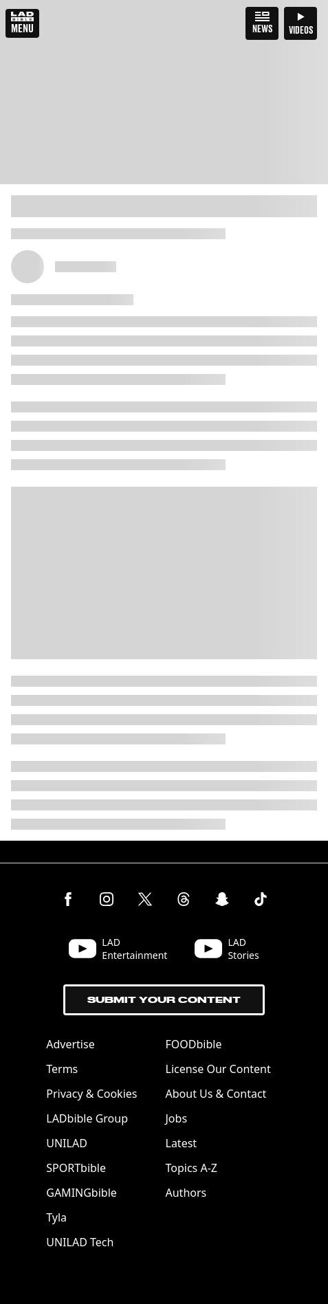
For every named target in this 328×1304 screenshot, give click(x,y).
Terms (62, 1068)
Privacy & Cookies (91, 1093)
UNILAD (66, 1143)
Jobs (177, 1118)
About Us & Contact (216, 1093)
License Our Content (218, 1068)
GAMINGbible (81, 1192)
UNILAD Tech (79, 1242)
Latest (181, 1143)
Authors (186, 1192)
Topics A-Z (191, 1167)
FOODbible (194, 1044)
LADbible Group (87, 1118)
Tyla (56, 1217)
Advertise (70, 1044)
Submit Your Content (164, 1000)
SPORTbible (76, 1167)
